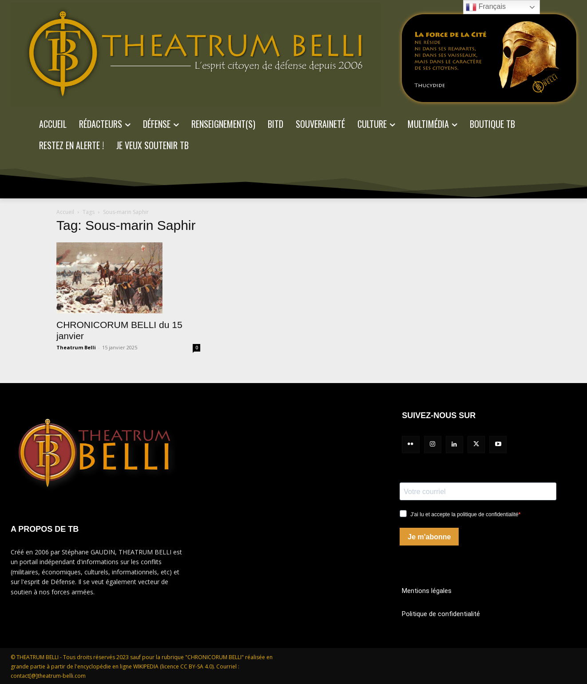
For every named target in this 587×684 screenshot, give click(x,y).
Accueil (65, 212)
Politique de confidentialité (441, 614)
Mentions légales (427, 591)
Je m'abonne (429, 537)
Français (486, 7)
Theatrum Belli (76, 347)
